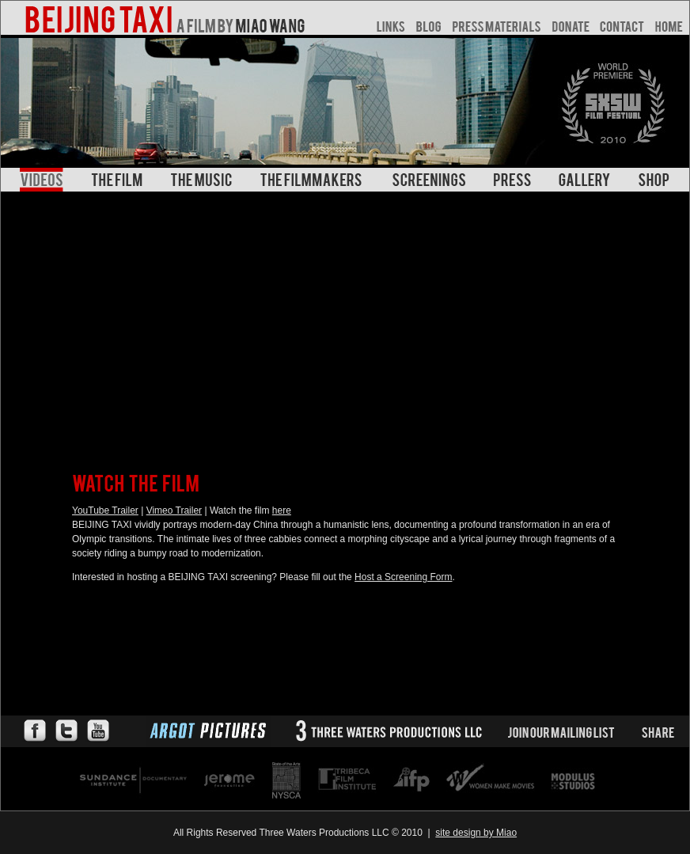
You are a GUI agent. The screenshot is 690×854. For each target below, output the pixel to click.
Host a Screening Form (403, 577)
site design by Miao (476, 832)
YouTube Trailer (105, 510)
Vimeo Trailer (174, 510)
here (281, 510)
